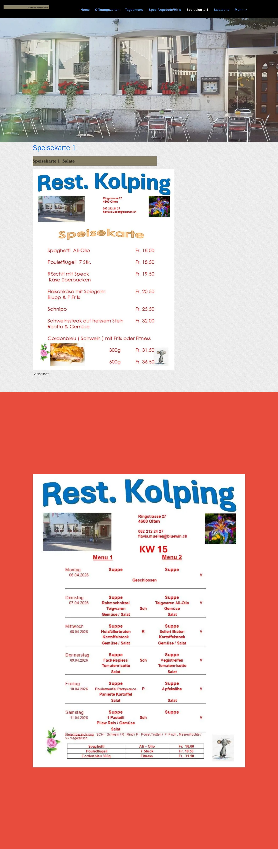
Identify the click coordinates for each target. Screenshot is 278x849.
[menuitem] (85, 9)
